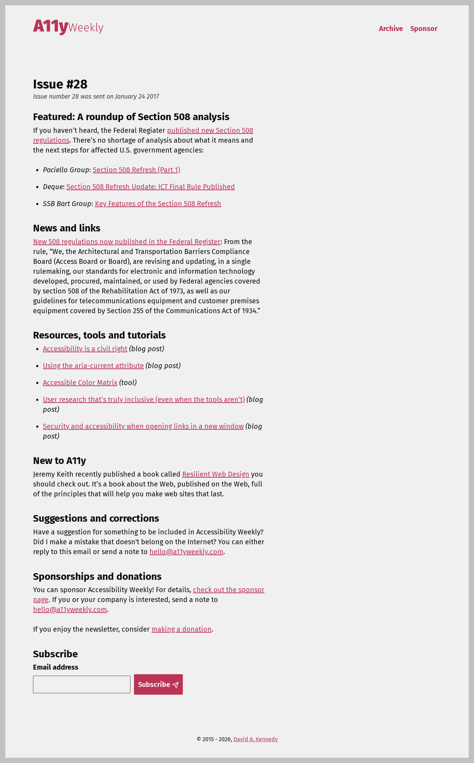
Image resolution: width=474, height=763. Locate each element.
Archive (391, 28)
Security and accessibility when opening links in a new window (143, 426)
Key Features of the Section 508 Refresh (158, 203)
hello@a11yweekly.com (186, 551)
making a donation (182, 629)
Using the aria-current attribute (93, 365)
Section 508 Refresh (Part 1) (136, 170)
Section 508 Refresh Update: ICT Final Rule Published (150, 186)
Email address (55, 667)
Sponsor (423, 28)
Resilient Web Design (215, 474)
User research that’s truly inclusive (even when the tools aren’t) (144, 399)
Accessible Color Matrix (80, 382)
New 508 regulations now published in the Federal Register (126, 241)
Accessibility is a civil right (85, 349)
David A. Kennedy (255, 739)
